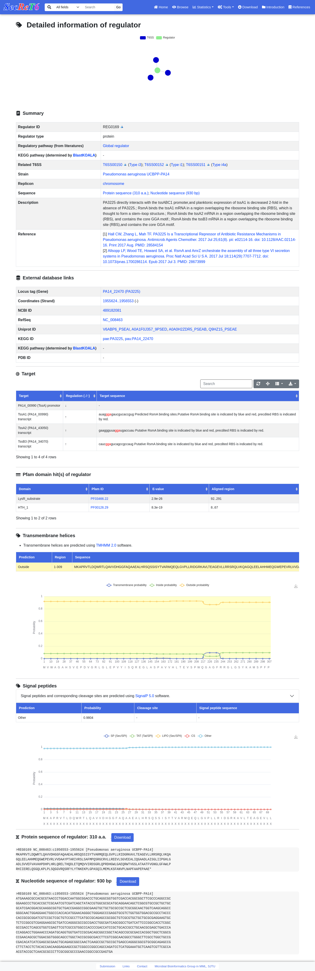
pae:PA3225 (113, 339)
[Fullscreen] (268, 383)
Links (126, 966)
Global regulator (116, 146)
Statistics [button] (202, 7)
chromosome (113, 184)
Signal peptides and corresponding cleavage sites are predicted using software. (95, 696)
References (299, 7)
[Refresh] (258, 383)
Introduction (273, 7)
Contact (142, 966)
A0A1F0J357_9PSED (149, 329)
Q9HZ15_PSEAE (223, 329)
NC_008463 (112, 320)
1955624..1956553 (118, 301)
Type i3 (135, 165)
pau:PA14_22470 (139, 339)
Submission (107, 966)
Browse (180, 7)
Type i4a (219, 165)
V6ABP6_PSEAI (116, 329)
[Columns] (279, 383)
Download (248, 7)
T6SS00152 (154, 165)
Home (161, 7)
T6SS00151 (196, 165)
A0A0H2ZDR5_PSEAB (188, 329)
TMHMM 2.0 (106, 545)
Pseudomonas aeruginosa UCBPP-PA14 (136, 174)
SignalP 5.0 (144, 696)
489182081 (112, 310)
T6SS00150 (112, 165)
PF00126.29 (99, 507)
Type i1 (177, 165)
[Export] (292, 383)
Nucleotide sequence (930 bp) (175, 193)
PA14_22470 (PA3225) (121, 291)
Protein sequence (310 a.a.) (125, 193)
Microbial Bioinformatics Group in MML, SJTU (185, 966)
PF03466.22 (99, 498)
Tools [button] (224, 7)
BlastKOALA (84, 155)
